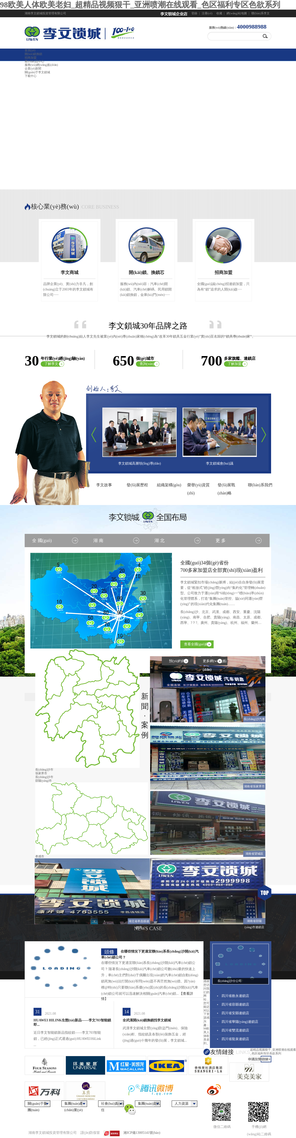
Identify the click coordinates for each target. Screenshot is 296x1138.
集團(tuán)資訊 (149, 1103)
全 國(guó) (42, 540)
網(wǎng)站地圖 (236, 13)
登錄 (194, 13)
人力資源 (181, 1103)
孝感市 (39, 856)
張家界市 (41, 773)
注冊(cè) (207, 13)
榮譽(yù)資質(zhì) (198, 486)
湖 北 (159, 540)
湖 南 (98, 540)
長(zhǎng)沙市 (44, 769)
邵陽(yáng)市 (43, 780)
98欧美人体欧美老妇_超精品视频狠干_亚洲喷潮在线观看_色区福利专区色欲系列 (140, 4)
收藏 (219, 13)
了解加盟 (234, 364)
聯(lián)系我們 (260, 485)
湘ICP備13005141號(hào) (141, 1133)
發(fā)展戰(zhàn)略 (226, 486)
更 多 (221, 540)
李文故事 (104, 485)
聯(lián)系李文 (260, 13)
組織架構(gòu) (169, 485)
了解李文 (51, 364)
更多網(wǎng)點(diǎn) (215, 662)
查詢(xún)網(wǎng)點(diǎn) (148, 364)
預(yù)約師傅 (178, 661)
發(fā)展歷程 (137, 485)
